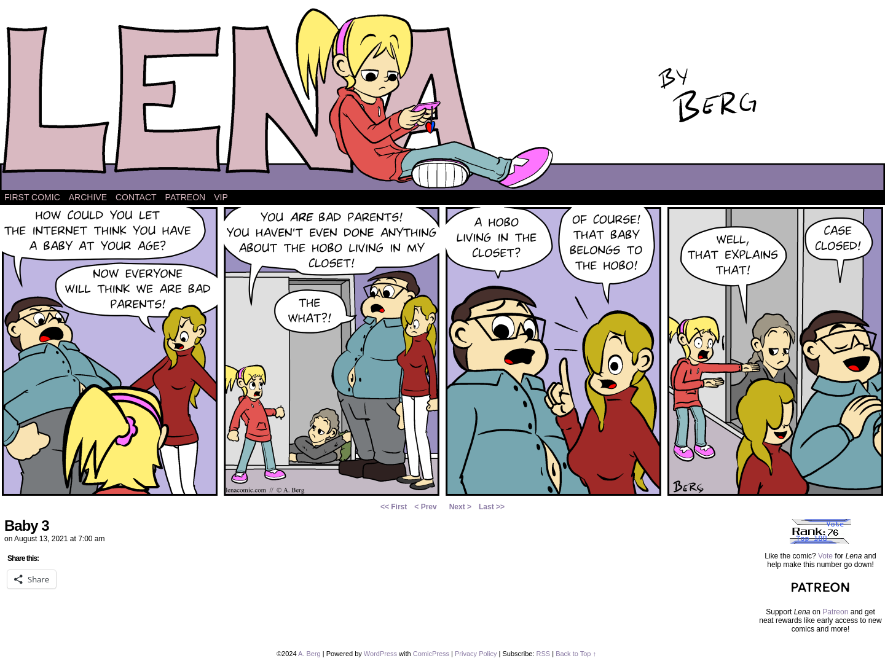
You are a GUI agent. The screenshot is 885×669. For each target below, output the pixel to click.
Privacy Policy (476, 653)
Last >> (492, 507)
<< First (393, 507)
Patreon (185, 197)
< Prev (425, 507)
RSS (544, 653)
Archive (88, 197)
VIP (221, 197)
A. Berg (309, 653)
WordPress (380, 653)
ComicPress (431, 653)
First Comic (32, 197)
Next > (460, 507)
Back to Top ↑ (576, 653)
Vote (825, 556)
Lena (442, 98)
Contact (136, 197)
